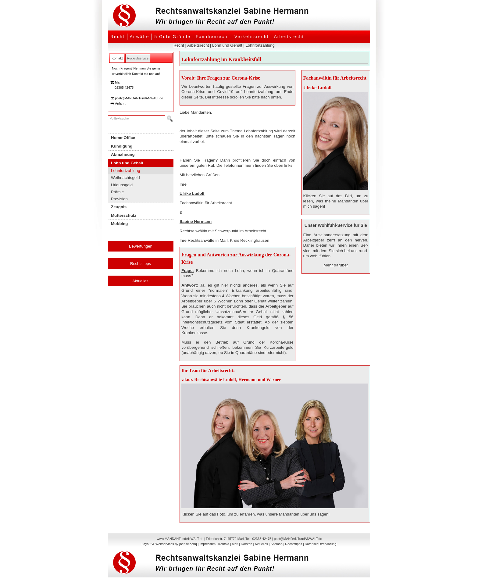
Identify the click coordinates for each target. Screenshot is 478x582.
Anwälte (139, 36)
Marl (235, 544)
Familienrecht (212, 36)
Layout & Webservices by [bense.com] (169, 544)
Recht (117, 36)
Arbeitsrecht (289, 36)
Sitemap (276, 544)
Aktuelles (140, 281)
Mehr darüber (335, 265)
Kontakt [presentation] (117, 58)
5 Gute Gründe (172, 36)
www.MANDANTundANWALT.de (180, 539)
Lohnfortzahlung (260, 45)
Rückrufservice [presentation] (137, 58)
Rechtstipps (140, 263)
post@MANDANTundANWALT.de (139, 98)
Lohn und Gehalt (227, 45)
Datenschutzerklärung (321, 544)
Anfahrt (120, 103)
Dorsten (246, 544)
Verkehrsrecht (251, 36)
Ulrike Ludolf (192, 193)
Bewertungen (140, 246)
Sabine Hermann (196, 221)
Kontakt (223, 544)
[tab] (117, 58)
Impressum (207, 544)
